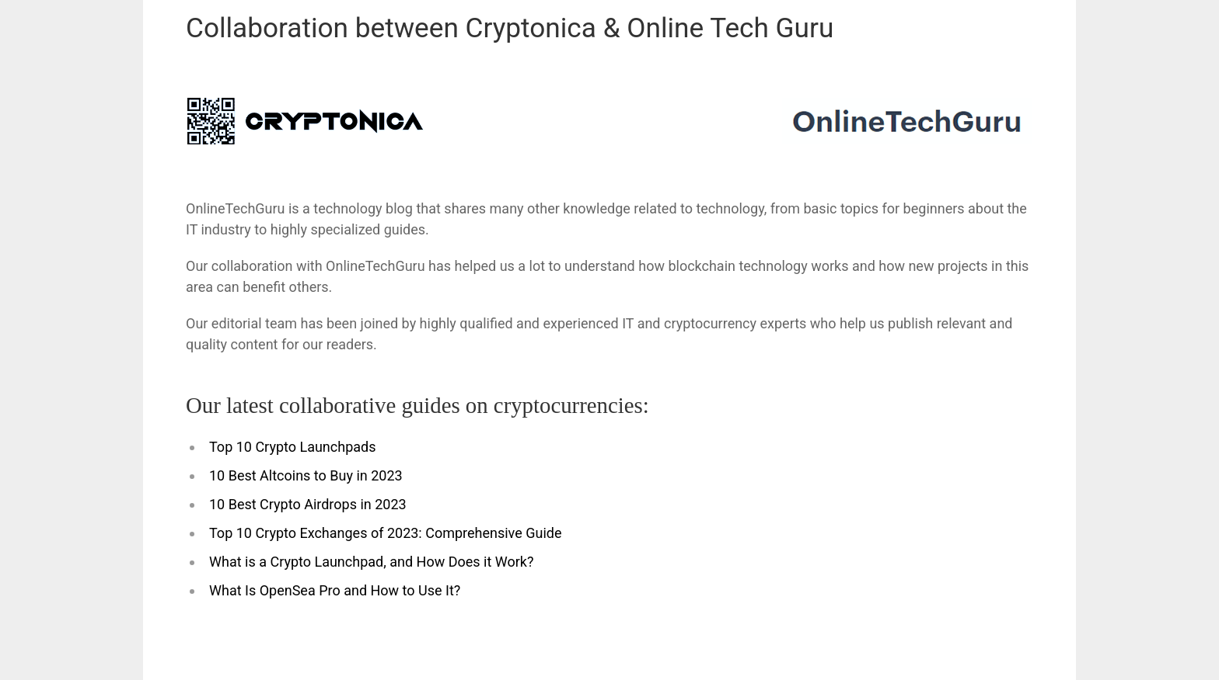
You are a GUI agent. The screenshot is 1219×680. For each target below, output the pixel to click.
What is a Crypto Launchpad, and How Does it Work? (371, 561)
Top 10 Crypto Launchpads (292, 447)
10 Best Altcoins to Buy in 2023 (306, 475)
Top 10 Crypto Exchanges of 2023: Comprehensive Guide (385, 533)
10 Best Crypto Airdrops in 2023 (308, 504)
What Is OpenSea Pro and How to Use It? (334, 590)
